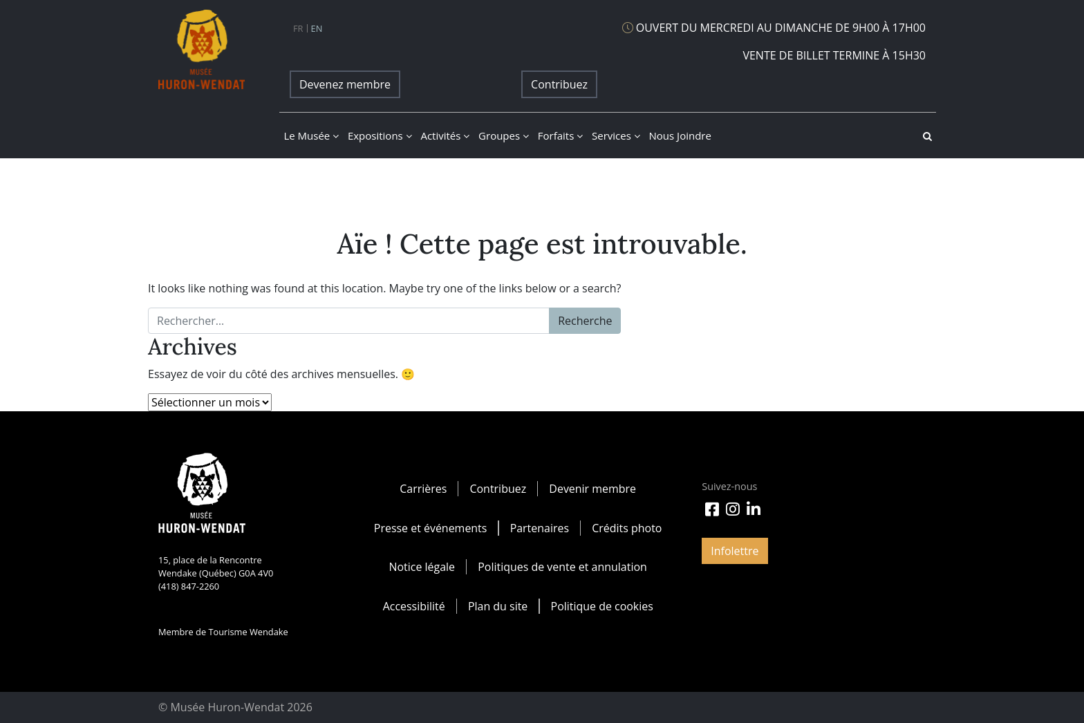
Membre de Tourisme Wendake (223, 632)
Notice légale (422, 566)
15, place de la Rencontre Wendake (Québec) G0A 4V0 (215, 566)
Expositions (380, 135)
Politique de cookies (601, 604)
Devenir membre (592, 488)
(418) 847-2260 (188, 586)
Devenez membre (345, 84)
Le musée (311, 135)
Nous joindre (680, 135)
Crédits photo (627, 527)
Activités (444, 135)
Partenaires (540, 527)
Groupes (503, 135)
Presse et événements (430, 527)
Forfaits (560, 135)
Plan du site (498, 604)
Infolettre (734, 550)
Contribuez (559, 84)
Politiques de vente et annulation (562, 566)
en (317, 28)
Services (616, 135)
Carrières (423, 488)
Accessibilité (413, 604)
